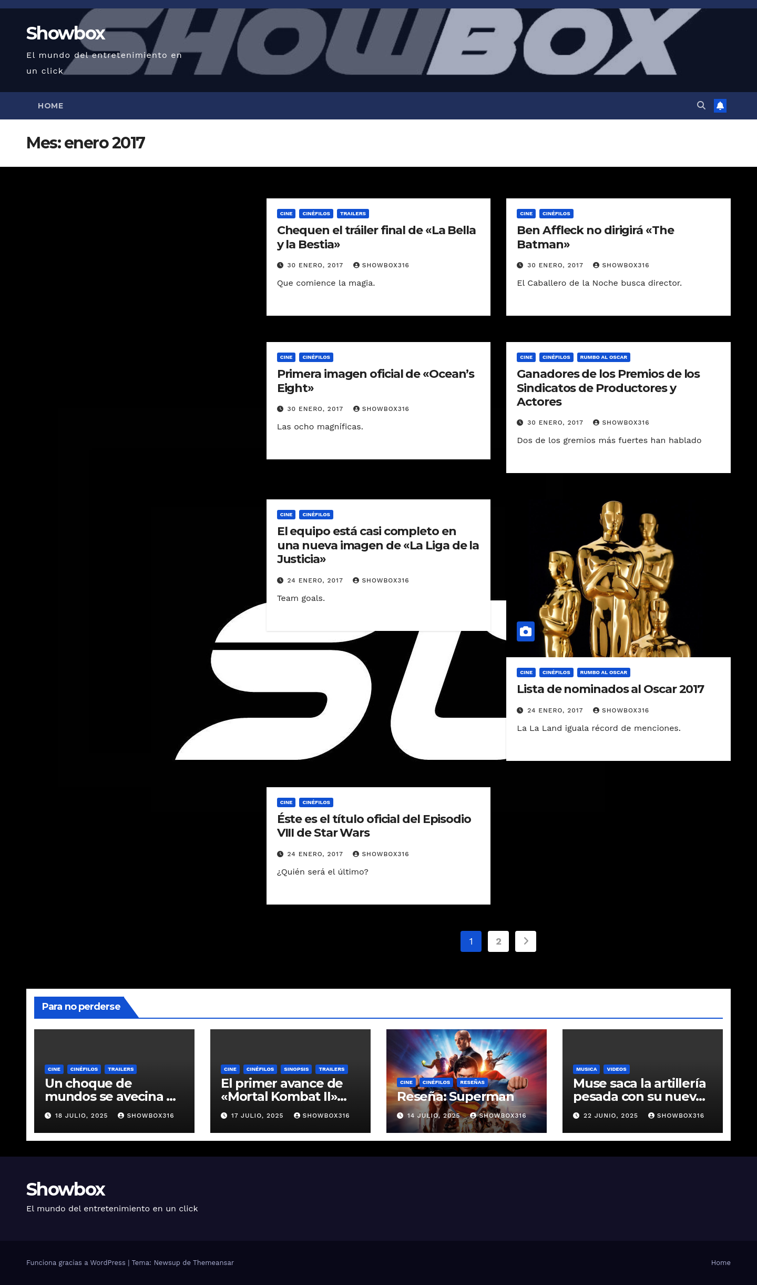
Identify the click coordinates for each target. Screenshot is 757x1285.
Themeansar (213, 1263)
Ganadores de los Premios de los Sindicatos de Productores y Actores (608, 388)
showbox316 (381, 265)
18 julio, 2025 (82, 1115)
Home (50, 106)
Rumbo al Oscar (604, 357)
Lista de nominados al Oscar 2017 (610, 689)
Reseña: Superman (455, 1096)
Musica (586, 1069)
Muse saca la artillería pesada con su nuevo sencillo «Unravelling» (640, 1096)
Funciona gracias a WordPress (77, 1263)
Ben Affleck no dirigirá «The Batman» (595, 237)
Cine (286, 213)
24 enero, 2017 (317, 580)
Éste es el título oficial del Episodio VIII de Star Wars (374, 826)
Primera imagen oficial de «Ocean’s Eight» (376, 381)
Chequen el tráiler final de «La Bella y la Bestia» (376, 237)
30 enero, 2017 (317, 265)
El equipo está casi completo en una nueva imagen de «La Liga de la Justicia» (378, 545)
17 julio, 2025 (259, 1115)
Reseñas (472, 1082)
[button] (701, 106)
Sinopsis (296, 1069)
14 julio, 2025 (435, 1115)
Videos (616, 1069)
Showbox (65, 33)
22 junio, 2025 (612, 1115)
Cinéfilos (316, 213)
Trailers (353, 213)
